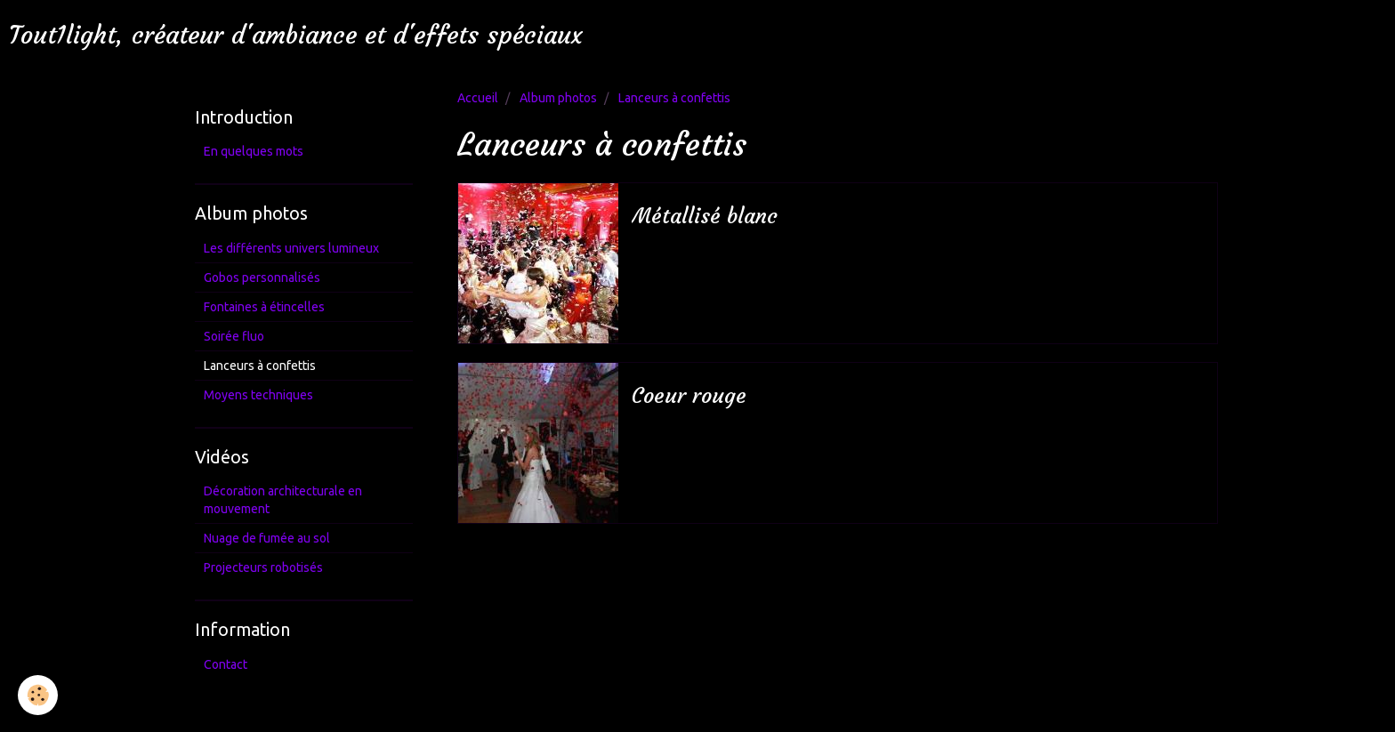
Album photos (558, 98)
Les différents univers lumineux (291, 248)
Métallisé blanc (705, 216)
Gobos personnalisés (262, 277)
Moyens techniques (258, 395)
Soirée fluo (234, 336)
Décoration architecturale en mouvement (283, 500)
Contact (225, 664)
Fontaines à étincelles (264, 307)
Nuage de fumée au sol (267, 538)
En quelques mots (253, 151)
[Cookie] (38, 695)
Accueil (477, 98)
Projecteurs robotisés (263, 567)
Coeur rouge (689, 395)
